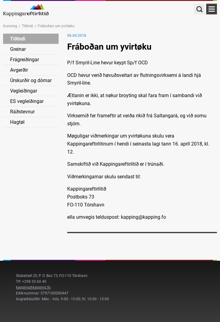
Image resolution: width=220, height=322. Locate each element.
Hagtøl (17, 122)
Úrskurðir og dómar (31, 80)
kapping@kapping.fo (33, 287)
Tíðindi (27, 26)
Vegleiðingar (23, 91)
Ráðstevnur (22, 112)
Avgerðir (19, 70)
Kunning (10, 26)
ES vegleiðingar (27, 101)
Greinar (18, 49)
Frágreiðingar (24, 60)
